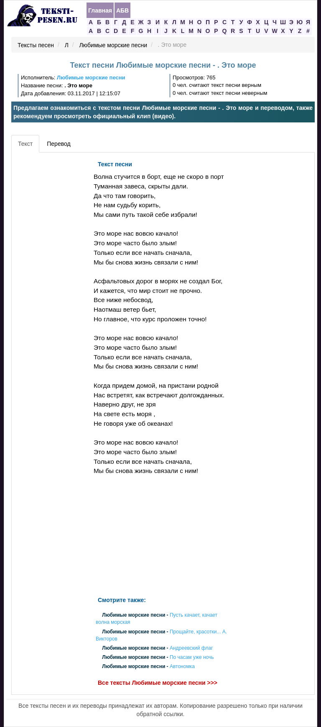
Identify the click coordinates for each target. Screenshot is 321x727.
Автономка (182, 667)
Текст (25, 143)
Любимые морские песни (113, 45)
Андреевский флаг (191, 648)
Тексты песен (36, 45)
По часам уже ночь (192, 658)
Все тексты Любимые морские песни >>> (157, 682)
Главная (100, 10)
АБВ (122, 10)
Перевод (58, 143)
